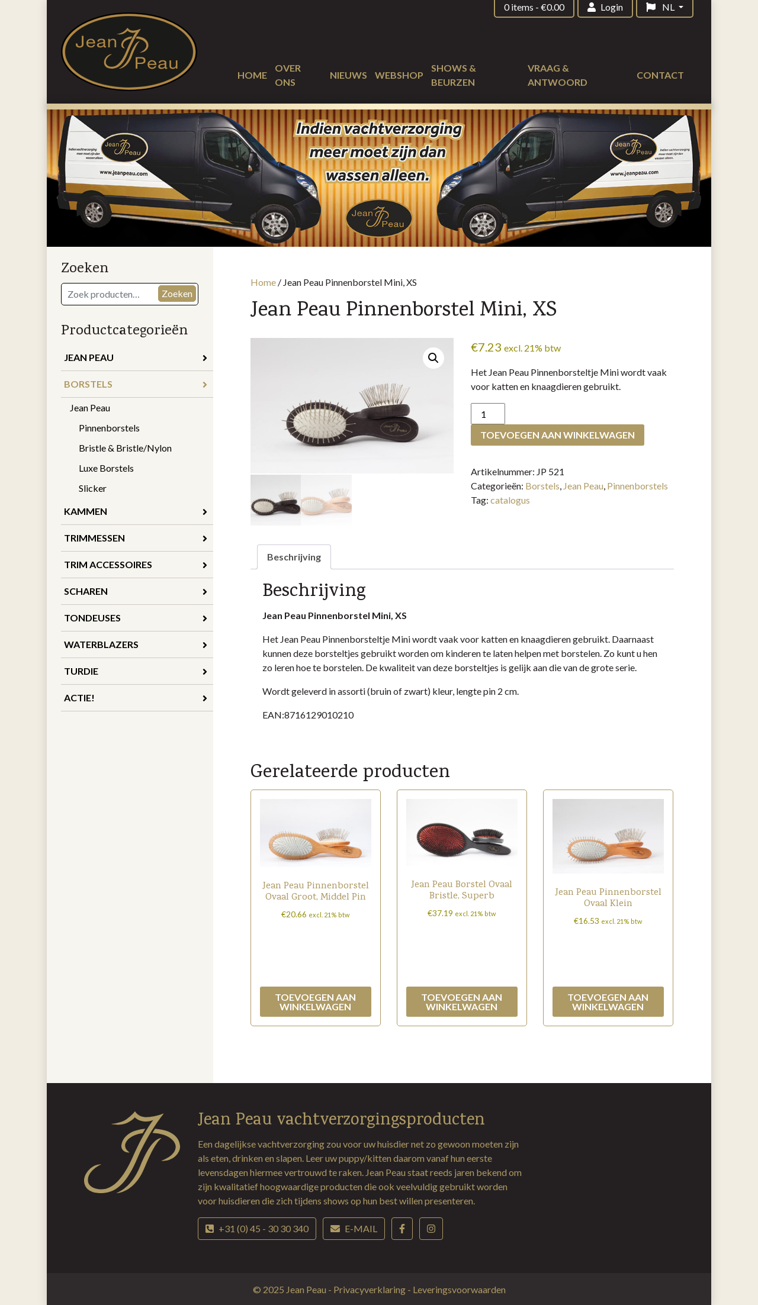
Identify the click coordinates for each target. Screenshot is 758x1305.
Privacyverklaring (370, 1288)
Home (252, 74)
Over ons (288, 75)
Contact (660, 74)
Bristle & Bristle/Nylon (125, 447)
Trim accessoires (135, 564)
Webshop (399, 74)
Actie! (135, 697)
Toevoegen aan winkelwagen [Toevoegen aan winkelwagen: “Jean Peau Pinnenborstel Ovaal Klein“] (607, 1000)
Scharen (135, 591)
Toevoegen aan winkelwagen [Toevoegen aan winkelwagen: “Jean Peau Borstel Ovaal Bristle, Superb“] (461, 1000)
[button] (433, 358)
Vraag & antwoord (557, 75)
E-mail (353, 1227)
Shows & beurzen (453, 75)
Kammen (135, 511)
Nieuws (348, 74)
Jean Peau (135, 357)
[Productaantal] (488, 413)
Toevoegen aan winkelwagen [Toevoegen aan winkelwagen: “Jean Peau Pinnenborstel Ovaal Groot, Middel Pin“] (315, 1000)
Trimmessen (135, 537)
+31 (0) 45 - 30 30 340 (257, 1227)
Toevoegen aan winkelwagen (557, 434)
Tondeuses (135, 617)
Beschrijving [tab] (294, 555)
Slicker (93, 488)
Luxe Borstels (106, 467)
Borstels (135, 383)
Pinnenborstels (109, 427)
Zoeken (177, 293)
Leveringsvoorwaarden (459, 1288)
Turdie (135, 670)
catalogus (510, 499)
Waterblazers (135, 644)
